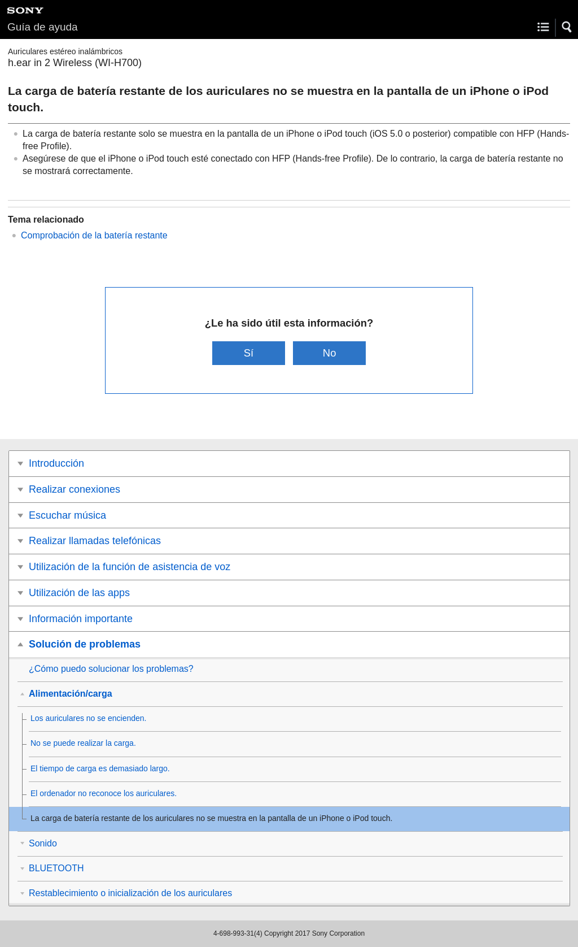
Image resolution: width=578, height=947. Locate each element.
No (329, 353)
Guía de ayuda (42, 27)
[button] (567, 27)
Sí (248, 353)
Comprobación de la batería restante (94, 235)
